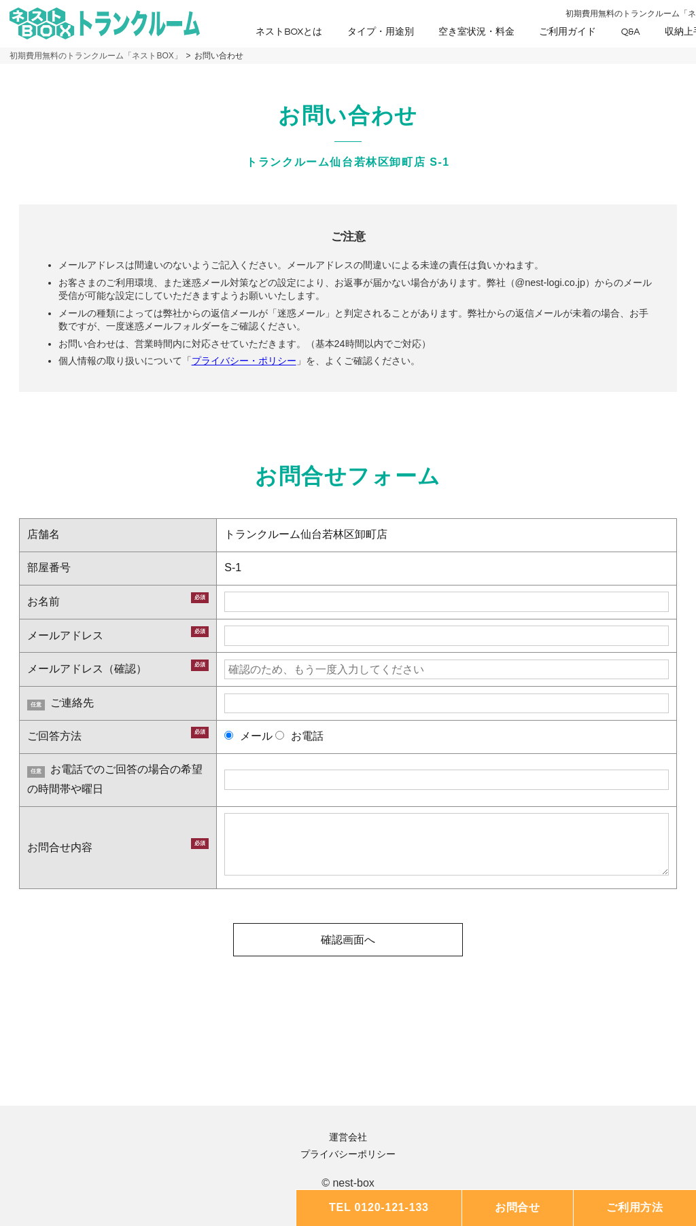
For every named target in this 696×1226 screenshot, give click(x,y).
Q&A (630, 32)
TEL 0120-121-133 (379, 1207)
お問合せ (517, 1207)
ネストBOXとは (289, 32)
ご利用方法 (634, 1207)
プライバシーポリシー (348, 1154)
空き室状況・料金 (476, 32)
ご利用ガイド (567, 32)
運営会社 (348, 1137)
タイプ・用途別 (380, 32)
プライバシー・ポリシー (244, 360)
